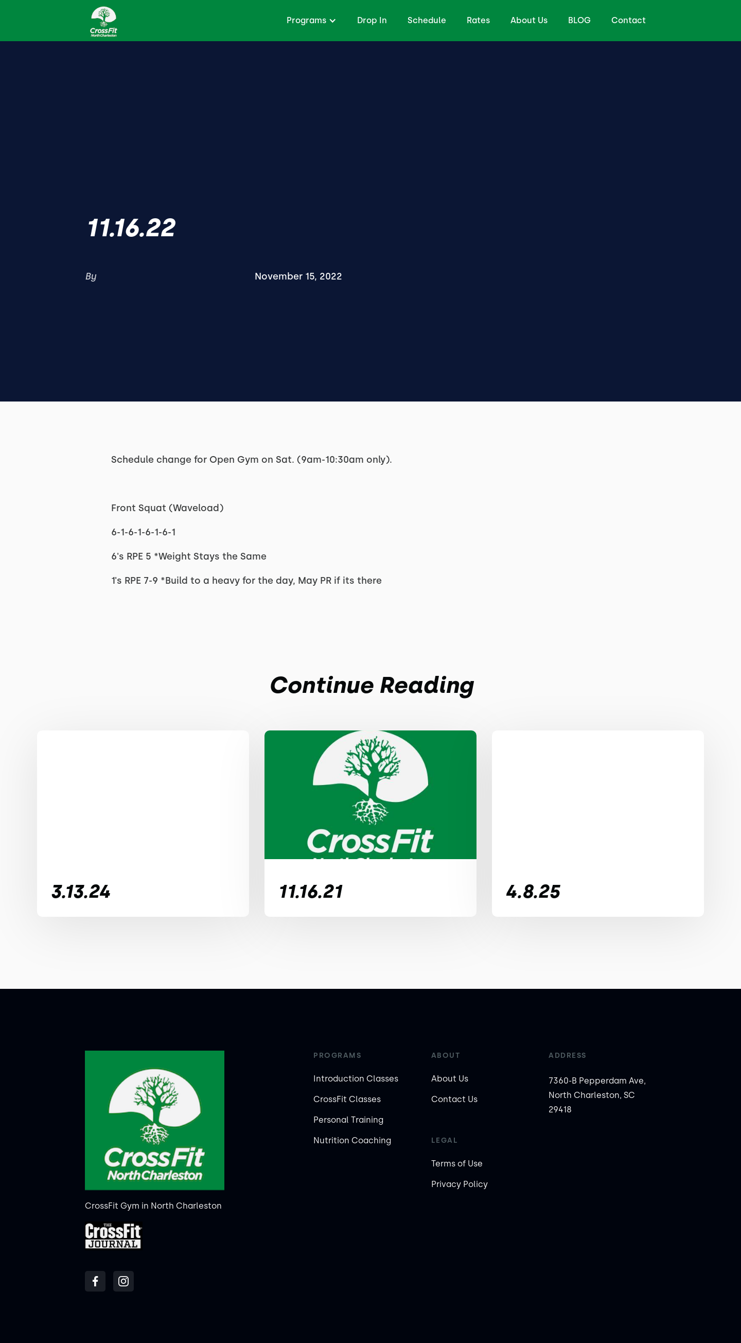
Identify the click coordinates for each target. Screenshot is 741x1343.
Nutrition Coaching (352, 1140)
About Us (529, 20)
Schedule (427, 20)
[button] (310, 20)
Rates (478, 20)
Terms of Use (457, 1163)
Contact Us (454, 1099)
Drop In (372, 20)
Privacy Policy (459, 1184)
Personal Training (348, 1120)
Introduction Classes (355, 1079)
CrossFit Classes (347, 1099)
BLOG (579, 20)
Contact (628, 20)
